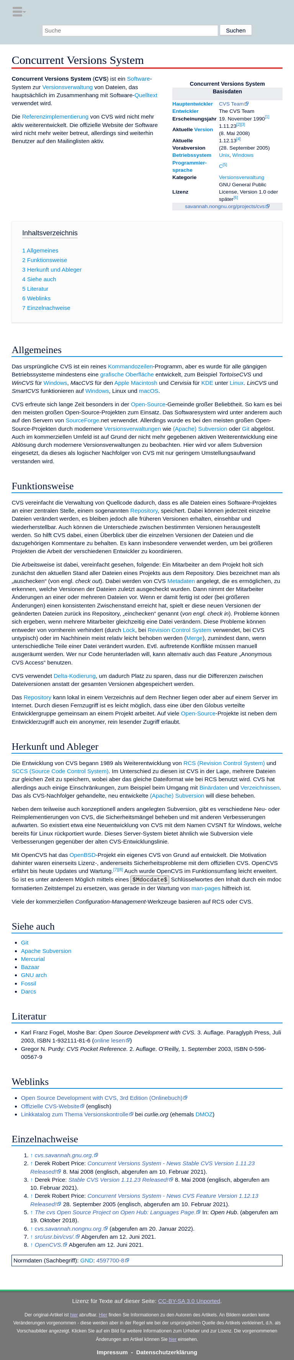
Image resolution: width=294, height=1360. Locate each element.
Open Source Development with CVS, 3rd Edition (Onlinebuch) (102, 1097)
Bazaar (30, 966)
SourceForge (82, 420)
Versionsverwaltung (242, 177)
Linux (236, 382)
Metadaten (181, 581)
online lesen (109, 1039)
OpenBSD (83, 855)
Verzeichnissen (259, 787)
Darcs (28, 990)
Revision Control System (179, 630)
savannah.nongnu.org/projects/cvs (225, 206)
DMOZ (204, 1113)
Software (138, 78)
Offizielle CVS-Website (50, 1105)
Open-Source (148, 404)
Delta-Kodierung (75, 676)
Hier (103, 1314)
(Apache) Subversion (200, 428)
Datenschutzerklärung (167, 1351)
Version (203, 129)
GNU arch (34, 974)
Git (245, 428)
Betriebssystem (191, 155)
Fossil (28, 982)
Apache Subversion (46, 950)
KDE (207, 382)
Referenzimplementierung (55, 116)
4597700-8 (110, 1259)
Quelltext (145, 95)
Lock (129, 630)
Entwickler (185, 111)
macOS (148, 391)
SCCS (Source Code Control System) (59, 771)
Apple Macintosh (135, 382)
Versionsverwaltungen (132, 428)
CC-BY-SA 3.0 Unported (189, 1300)
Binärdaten (213, 787)
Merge (194, 638)
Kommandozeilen (130, 366)
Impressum (112, 1351)
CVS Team (231, 104)
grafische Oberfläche (127, 374)
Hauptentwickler (192, 104)
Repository (143, 510)
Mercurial (33, 958)
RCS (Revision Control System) (224, 763)
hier (74, 1314)
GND (86, 1259)
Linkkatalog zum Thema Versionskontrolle (75, 1113)
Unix (224, 155)
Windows (242, 155)
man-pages (205, 887)
